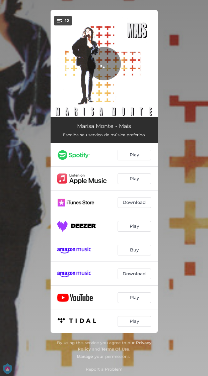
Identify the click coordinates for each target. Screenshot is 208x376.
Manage (85, 356)
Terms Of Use (115, 349)
